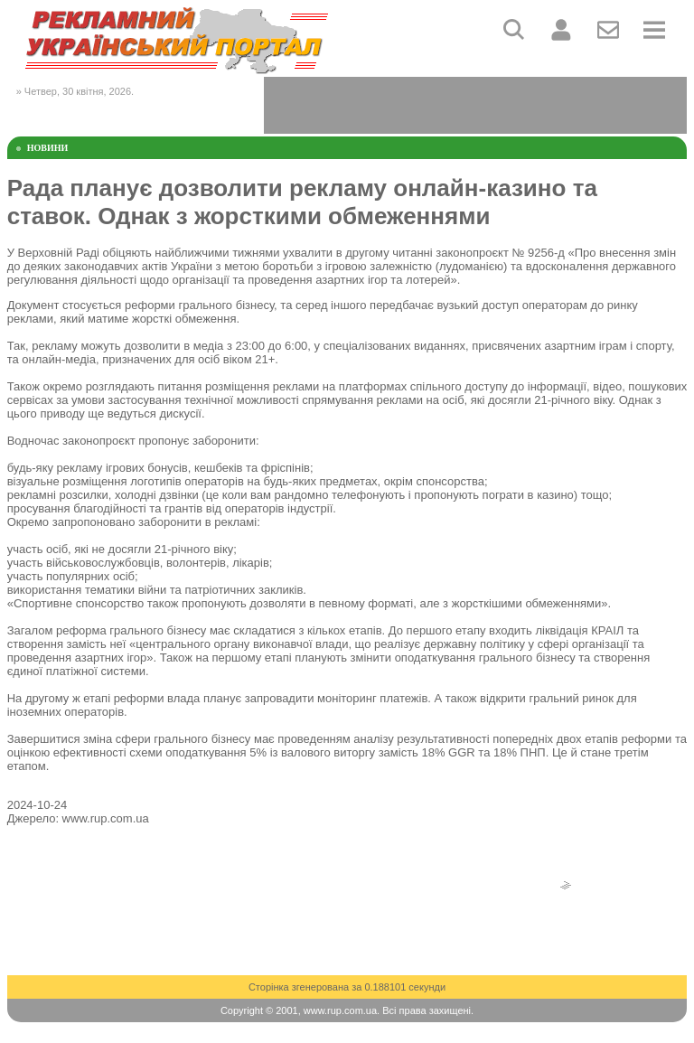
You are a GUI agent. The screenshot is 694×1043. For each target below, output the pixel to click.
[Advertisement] (475, 104)
